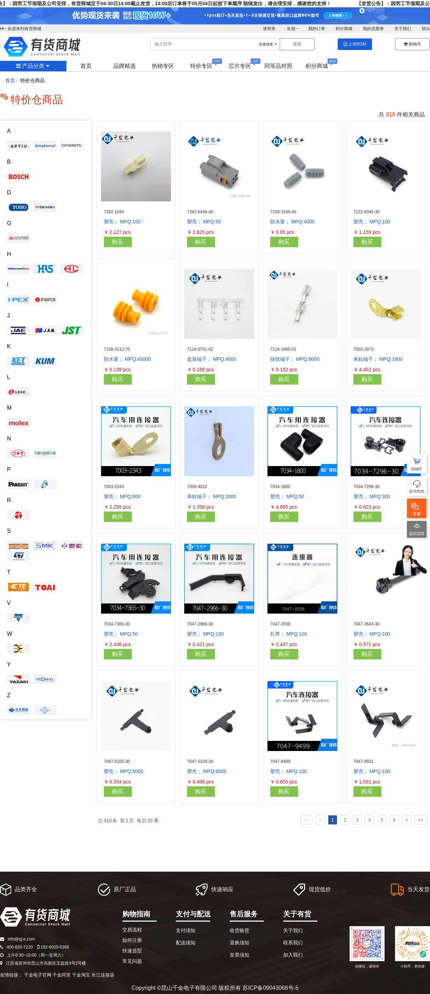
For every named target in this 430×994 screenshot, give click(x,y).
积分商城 (344, 28)
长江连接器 (103, 975)
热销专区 (163, 66)
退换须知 (239, 942)
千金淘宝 (81, 975)
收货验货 (239, 930)
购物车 (412, 44)
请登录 (269, 28)
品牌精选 (124, 66)
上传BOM (355, 44)
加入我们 (293, 955)
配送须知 (185, 942)
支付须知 (185, 930)
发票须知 (239, 955)
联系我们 (293, 942)
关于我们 (402, 28)
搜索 (297, 44)
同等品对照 (278, 66)
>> (420, 820)
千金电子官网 (37, 975)
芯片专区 (240, 66)
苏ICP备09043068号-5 (271, 988)
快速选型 (132, 950)
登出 (426, 28)
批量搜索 (268, 44)
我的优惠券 (373, 28)
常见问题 (132, 961)
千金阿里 (61, 975)
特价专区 (201, 66)
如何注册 (132, 940)
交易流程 (132, 929)
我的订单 (316, 28)
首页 (86, 66)
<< (306, 820)
